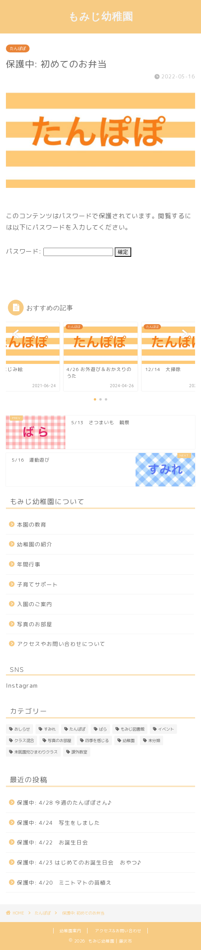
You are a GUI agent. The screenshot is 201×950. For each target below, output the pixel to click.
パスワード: (59, 251)
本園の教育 (32, 524)
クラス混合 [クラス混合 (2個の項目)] (24, 740)
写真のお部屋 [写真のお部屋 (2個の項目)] (59, 740)
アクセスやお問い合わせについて (61, 644)
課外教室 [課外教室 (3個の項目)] (79, 752)
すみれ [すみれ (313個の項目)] (50, 729)
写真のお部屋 (34, 624)
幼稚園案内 (70, 930)
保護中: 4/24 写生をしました (58, 822)
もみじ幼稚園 (100, 16)
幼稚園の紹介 (34, 544)
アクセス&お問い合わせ (118, 930)
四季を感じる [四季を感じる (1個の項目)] (97, 740)
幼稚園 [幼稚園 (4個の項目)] (128, 740)
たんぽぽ (18, 48)
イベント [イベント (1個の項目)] (166, 729)
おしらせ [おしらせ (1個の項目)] (22, 729)
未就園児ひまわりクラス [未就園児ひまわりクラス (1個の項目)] (36, 752)
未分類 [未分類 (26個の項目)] (154, 740)
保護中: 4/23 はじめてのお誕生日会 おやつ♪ (79, 862)
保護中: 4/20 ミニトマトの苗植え (64, 882)
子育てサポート (37, 584)
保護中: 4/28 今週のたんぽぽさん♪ (64, 802)
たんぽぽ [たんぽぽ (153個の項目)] (77, 729)
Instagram (22, 685)
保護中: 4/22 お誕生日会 (52, 842)
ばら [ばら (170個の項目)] (103, 729)
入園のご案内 (34, 604)
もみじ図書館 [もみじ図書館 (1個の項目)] (132, 729)
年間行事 (29, 564)
